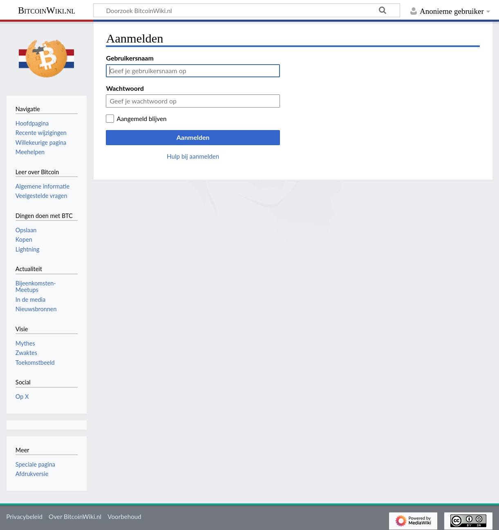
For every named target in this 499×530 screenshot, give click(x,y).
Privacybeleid (24, 516)
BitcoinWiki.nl (46, 10)
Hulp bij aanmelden (193, 156)
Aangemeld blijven (141, 118)
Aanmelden (193, 137)
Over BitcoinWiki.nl (75, 516)
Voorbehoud (124, 516)
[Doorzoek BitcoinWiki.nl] (247, 10)
